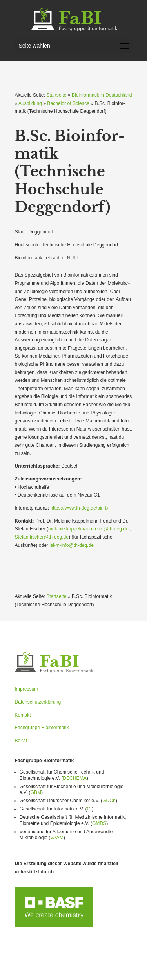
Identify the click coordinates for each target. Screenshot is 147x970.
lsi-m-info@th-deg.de (71, 545)
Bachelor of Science (68, 103)
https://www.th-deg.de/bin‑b (79, 508)
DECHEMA (75, 778)
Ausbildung (30, 103)
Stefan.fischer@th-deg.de (42, 537)
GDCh (109, 800)
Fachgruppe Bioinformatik (42, 727)
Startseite (56, 95)
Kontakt (23, 715)
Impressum (26, 689)
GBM (35, 792)
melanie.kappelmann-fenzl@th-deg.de (88, 529)
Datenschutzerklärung (38, 702)
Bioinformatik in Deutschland (102, 95)
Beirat (21, 740)
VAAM (56, 837)
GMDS (99, 823)
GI (89, 809)
